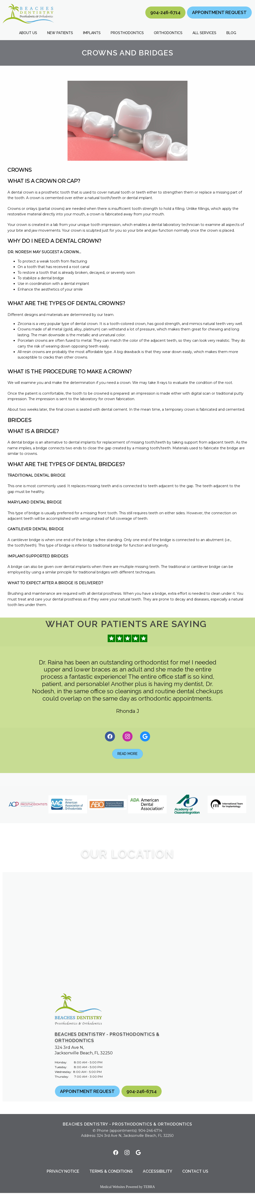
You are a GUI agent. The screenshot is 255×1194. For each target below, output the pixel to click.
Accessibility (157, 1172)
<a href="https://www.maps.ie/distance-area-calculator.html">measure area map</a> (127, 931)
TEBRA (149, 1188)
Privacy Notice (63, 1172)
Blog (231, 33)
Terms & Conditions (111, 1172)
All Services (204, 33)
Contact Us (195, 1172)
